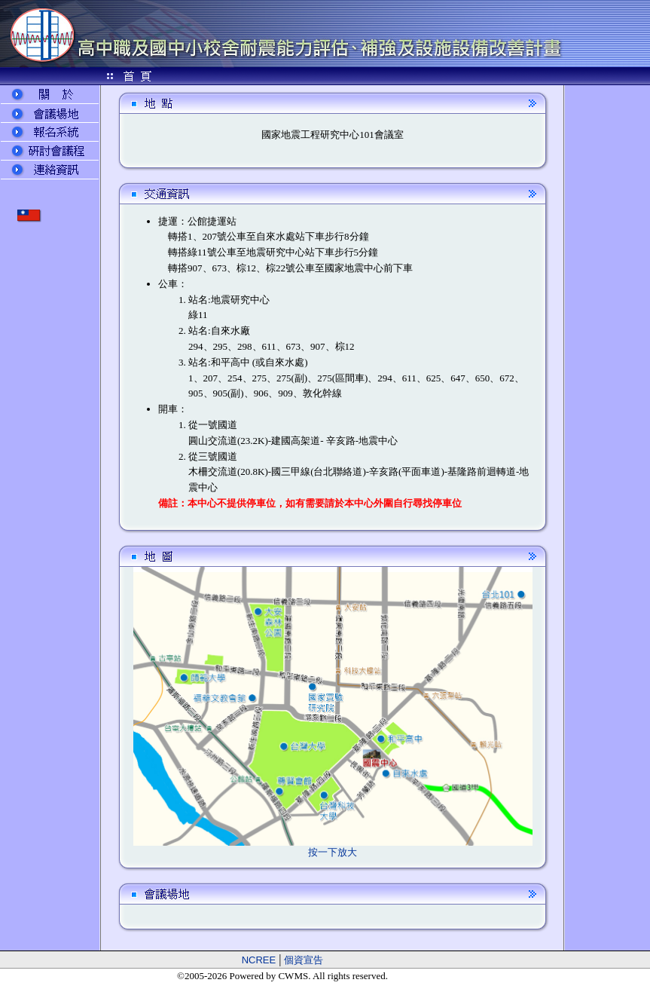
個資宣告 (303, 960)
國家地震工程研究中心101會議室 (332, 134)
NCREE (259, 960)
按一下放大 (332, 852)
